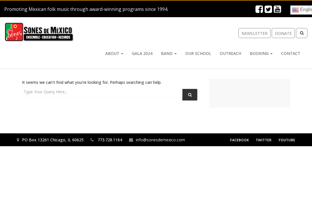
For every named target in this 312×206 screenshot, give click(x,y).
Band (169, 53)
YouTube (286, 140)
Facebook (239, 140)
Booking (261, 53)
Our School (198, 53)
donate (283, 33)
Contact (290, 53)
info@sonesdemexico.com (160, 139)
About (114, 53)
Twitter (263, 140)
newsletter (254, 33)
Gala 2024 (142, 53)
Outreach (230, 53)
